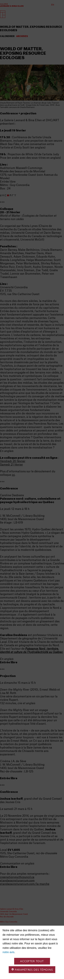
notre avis (8, 952)
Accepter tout (32, 961)
